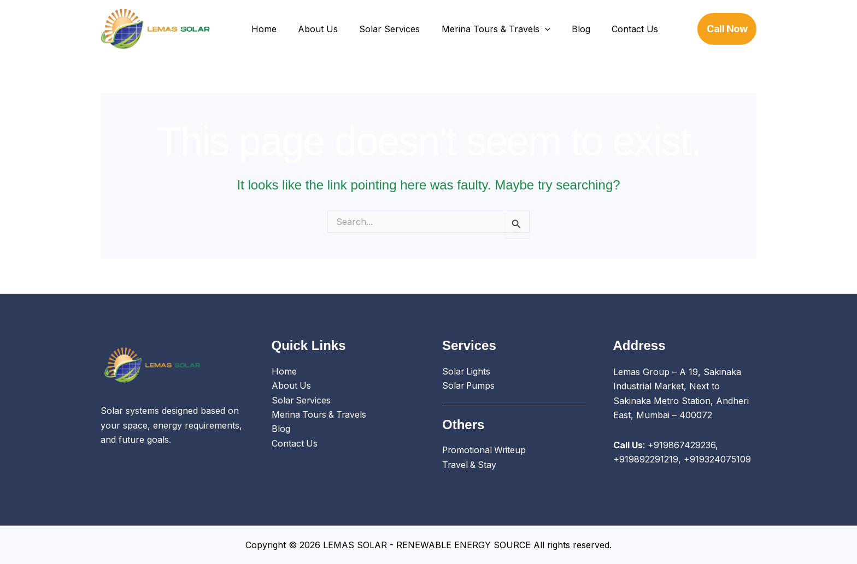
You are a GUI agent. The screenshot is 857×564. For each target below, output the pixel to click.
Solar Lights (466, 371)
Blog (563, 28)
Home (261, 28)
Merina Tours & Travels (481, 29)
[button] (530, 29)
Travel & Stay (470, 465)
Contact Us (613, 28)
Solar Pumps (469, 386)
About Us (312, 28)
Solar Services (379, 28)
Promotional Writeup (485, 451)
